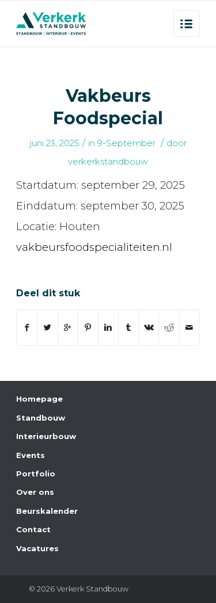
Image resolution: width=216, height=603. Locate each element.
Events (30, 455)
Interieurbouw (46, 436)
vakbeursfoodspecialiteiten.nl (94, 247)
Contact (33, 529)
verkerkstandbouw (108, 162)
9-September (126, 143)
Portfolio (35, 473)
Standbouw (40, 417)
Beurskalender (47, 511)
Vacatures (37, 548)
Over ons (35, 492)
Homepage (39, 398)
